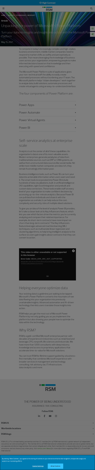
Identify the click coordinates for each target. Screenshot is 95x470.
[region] (47, 462)
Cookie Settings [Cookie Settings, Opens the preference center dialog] (38, 466)
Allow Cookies (55, 466)
